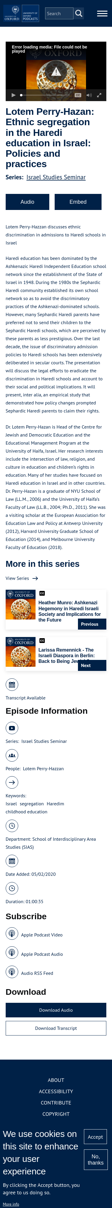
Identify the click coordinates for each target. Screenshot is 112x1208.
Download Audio (56, 1010)
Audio (27, 202)
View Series (17, 578)
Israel (11, 804)
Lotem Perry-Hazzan (43, 768)
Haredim (55, 804)
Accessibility (56, 1091)
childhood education (26, 812)
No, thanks (96, 1160)
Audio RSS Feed (37, 973)
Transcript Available (26, 698)
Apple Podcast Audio (42, 954)
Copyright (56, 1113)
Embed (78, 202)
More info (11, 1204)
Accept (95, 1136)
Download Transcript (56, 1028)
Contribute (56, 1102)
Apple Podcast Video (42, 935)
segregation (32, 804)
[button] (56, 71)
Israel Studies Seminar (56, 177)
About (56, 1080)
